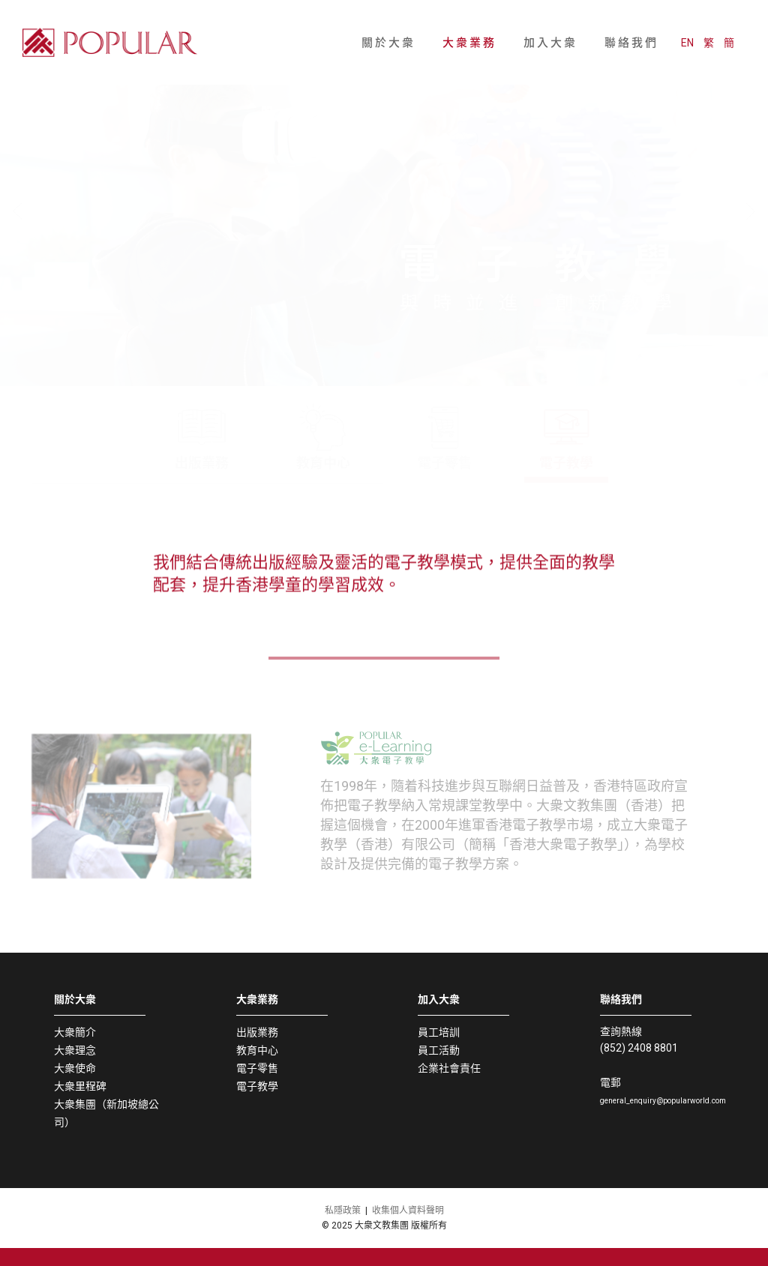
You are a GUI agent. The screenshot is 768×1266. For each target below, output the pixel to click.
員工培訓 (439, 1032)
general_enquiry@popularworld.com (663, 1101)
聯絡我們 (631, 23)
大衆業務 (469, 23)
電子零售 (257, 1068)
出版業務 (257, 1032)
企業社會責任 (449, 1068)
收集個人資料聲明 (408, 1210)
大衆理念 (75, 1050)
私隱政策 (343, 1210)
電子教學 (257, 1086)
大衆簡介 (75, 1032)
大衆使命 (75, 1068)
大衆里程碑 (80, 1086)
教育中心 (257, 1050)
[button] (377, 355)
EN (698, 23)
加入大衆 (551, 23)
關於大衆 (389, 23)
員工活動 (439, 1050)
